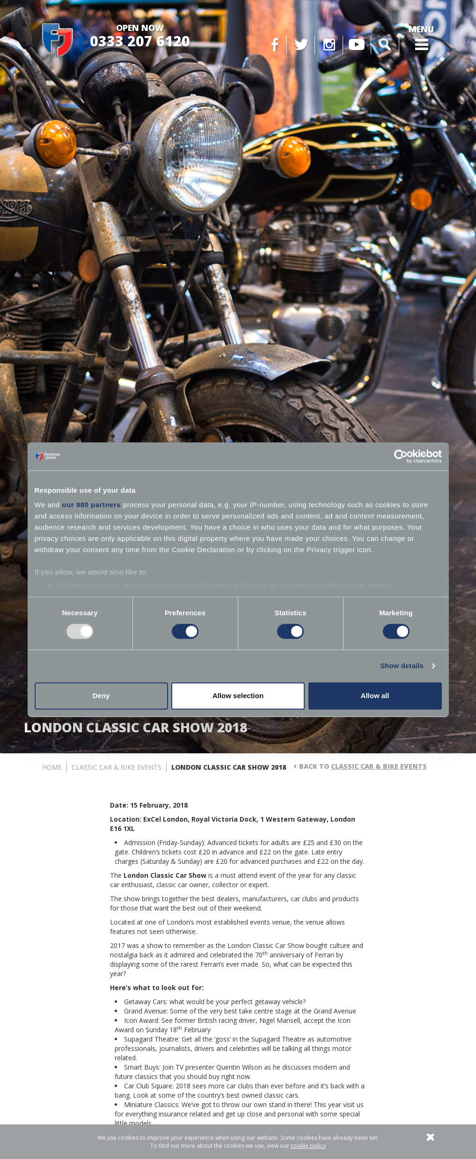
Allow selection (238, 696)
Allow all (375, 696)
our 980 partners (91, 505)
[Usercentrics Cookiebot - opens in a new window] (401, 456)
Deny (101, 696)
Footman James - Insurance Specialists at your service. (57, 40)
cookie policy (308, 1146)
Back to (363, 766)
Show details (402, 666)
